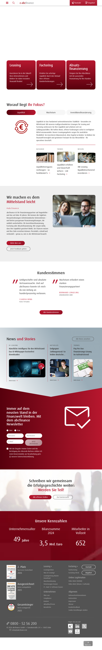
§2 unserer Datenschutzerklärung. (21, 456)
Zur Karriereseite (63, 497)
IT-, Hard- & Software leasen (53, 587)
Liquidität (21, 121)
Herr (10, 430)
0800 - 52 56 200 (23, 623)
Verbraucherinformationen (77, 595)
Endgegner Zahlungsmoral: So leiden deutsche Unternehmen (58, 351)
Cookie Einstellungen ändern (78, 610)
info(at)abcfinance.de (19, 630)
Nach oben (88, 645)
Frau (18, 430)
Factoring (72, 566)
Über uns (47, 595)
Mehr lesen (12, 380)
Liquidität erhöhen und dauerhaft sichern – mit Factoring (65, 179)
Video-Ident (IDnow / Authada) (79, 584)
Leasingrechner (49, 570)
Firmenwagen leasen (51, 584)
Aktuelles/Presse (49, 604)
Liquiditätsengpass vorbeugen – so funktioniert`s (44, 179)
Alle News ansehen (83, 339)
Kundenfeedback (74, 607)
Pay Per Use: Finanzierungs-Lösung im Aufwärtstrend (83, 351)
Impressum (72, 601)
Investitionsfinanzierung (80, 121)
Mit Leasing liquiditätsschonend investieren (86, 179)
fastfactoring (73, 570)
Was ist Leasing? (49, 573)
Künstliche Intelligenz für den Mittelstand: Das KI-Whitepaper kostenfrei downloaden (27, 351)
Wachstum (51, 121)
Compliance (47, 598)
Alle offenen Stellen (40, 497)
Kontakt (89, 567)
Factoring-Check (74, 573)
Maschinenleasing (50, 581)
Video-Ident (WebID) (75, 581)
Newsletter (47, 607)
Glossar (71, 604)
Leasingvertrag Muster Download (51, 577)
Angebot (88, 573)
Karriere (46, 601)
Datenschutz (73, 598)
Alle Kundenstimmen (51, 312)
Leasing (47, 566)
